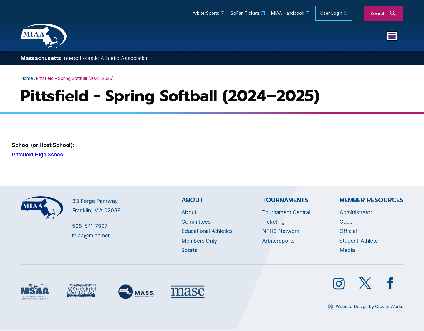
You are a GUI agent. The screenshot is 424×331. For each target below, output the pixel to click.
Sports (342, 37)
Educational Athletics (193, 37)
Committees (252, 37)
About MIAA (135, 37)
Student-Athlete (358, 242)
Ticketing (273, 223)
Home (27, 79)
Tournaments (300, 37)
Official (348, 233)
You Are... (378, 37)
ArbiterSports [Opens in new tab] (206, 13)
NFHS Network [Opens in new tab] (280, 233)
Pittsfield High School (38, 156)
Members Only (199, 242)
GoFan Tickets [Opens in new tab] (245, 13)
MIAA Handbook (287, 13)
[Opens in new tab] (35, 293)
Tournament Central (286, 214)
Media (347, 252)
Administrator (355, 214)
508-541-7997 (89, 227)
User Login (331, 13)
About (188, 214)
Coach (347, 223)
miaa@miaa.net (91, 237)
